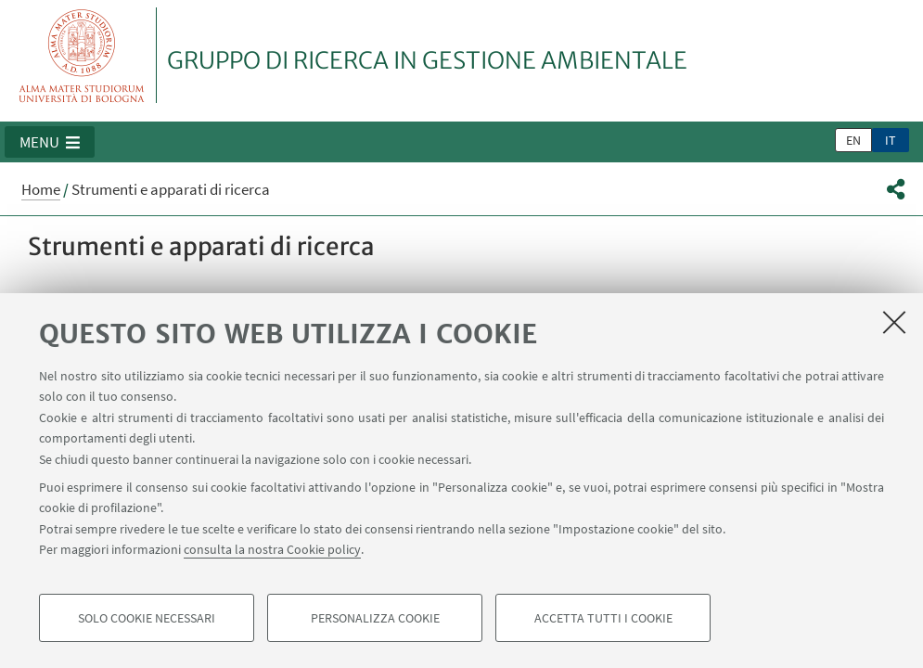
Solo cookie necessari (146, 618)
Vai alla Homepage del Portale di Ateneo (82, 55)
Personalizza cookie (375, 618)
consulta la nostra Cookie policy (272, 549)
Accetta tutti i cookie (603, 618)
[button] (50, 142)
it (890, 140)
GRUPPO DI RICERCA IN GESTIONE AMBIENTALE (427, 60)
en (853, 140)
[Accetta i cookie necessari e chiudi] (894, 322)
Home (40, 189)
